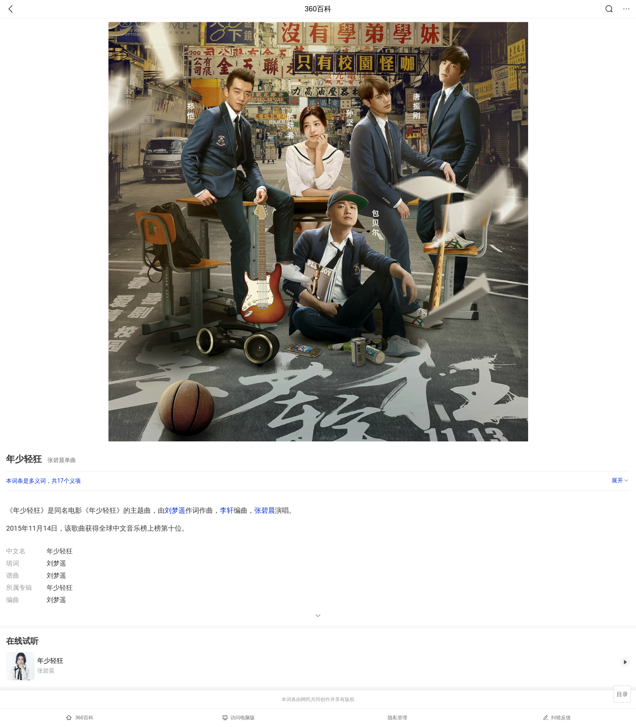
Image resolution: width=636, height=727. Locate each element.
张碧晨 (264, 510)
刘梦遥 (175, 510)
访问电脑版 (239, 718)
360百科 (318, 9)
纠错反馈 (557, 717)
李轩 (227, 510)
